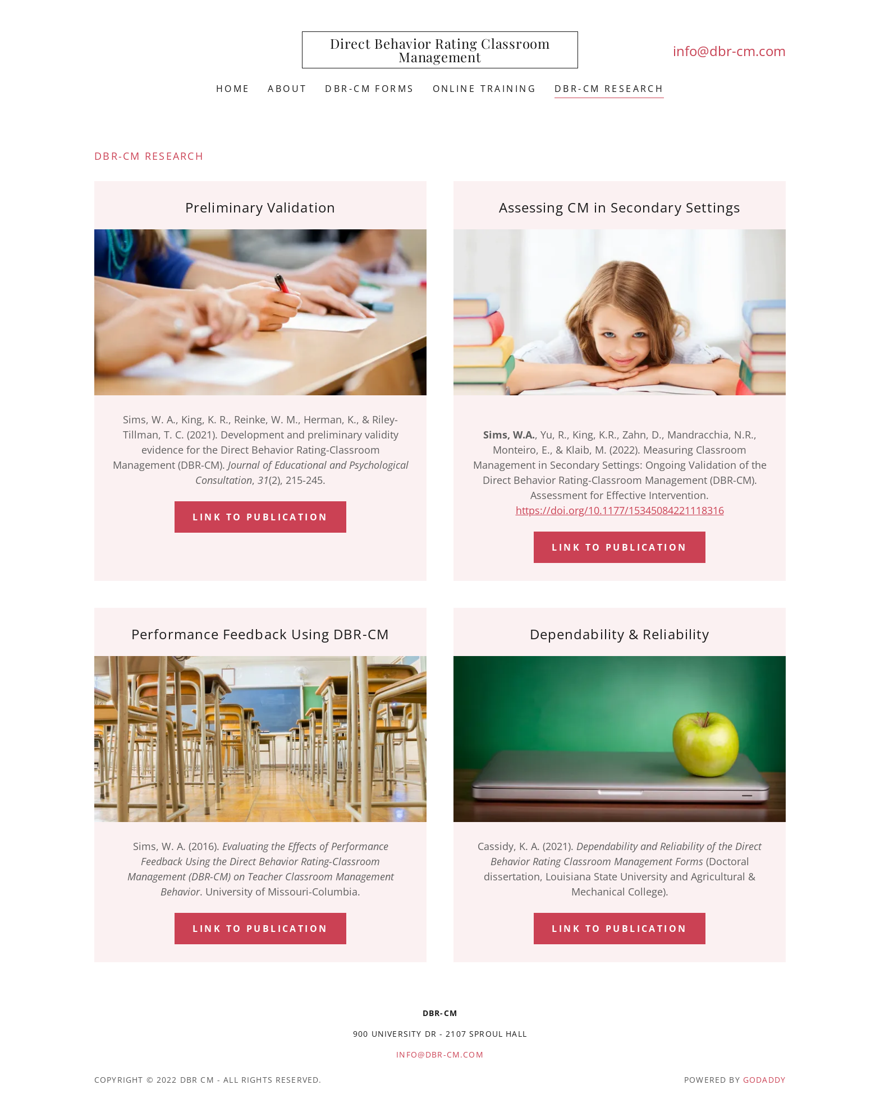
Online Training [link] (485, 88)
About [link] (287, 88)
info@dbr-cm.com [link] (729, 50)
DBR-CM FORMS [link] (369, 88)
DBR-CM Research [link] (609, 88)
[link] (440, 58)
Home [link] (233, 88)
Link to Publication (260, 517)
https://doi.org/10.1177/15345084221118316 (620, 510)
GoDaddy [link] (764, 1079)
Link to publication (260, 928)
